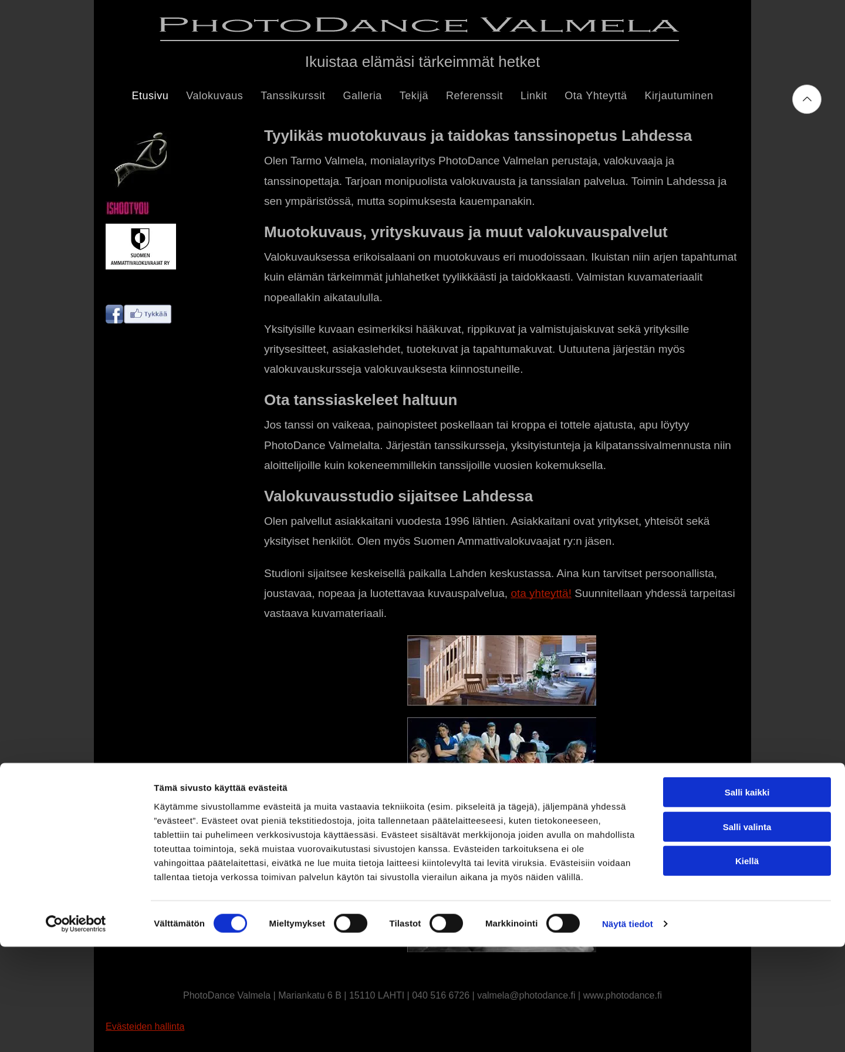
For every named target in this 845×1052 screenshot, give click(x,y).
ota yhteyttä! (541, 593)
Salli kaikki (747, 897)
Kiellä (747, 966)
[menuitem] (150, 96)
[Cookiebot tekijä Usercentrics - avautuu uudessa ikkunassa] (76, 1029)
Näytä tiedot (627, 1029)
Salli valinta (747, 932)
